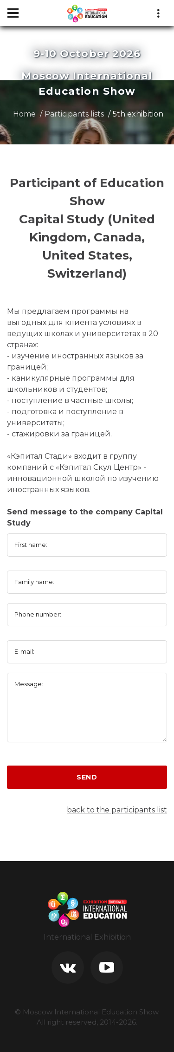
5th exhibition (138, 114)
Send (87, 777)
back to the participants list (117, 809)
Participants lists (74, 114)
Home (24, 114)
